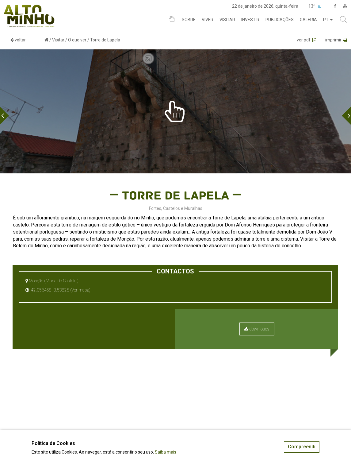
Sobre (189, 19)
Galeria (308, 19)
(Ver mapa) (80, 290)
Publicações (279, 19)
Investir (250, 19)
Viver (207, 19)
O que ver (77, 39)
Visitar (227, 19)
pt (328, 19)
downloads (256, 329)
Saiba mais (165, 452)
